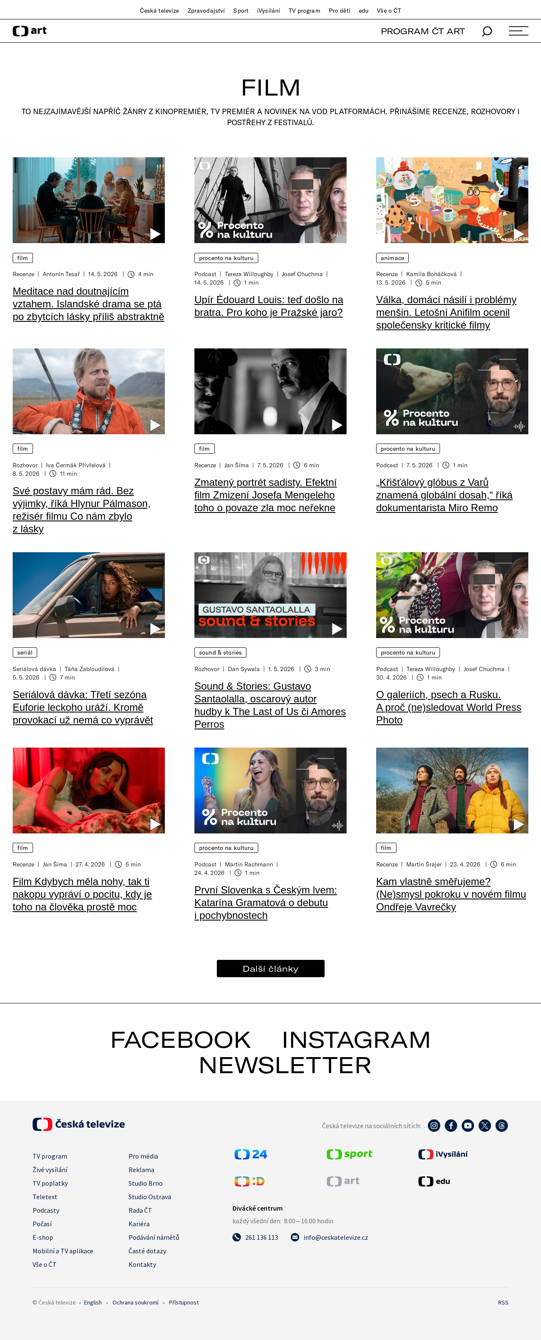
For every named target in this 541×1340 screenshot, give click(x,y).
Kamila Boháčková (431, 273)
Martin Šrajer (424, 864)
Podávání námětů (153, 1237)
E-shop (43, 1237)
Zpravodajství (206, 10)
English (93, 1302)
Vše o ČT (389, 10)
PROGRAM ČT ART (423, 31)
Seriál (25, 652)
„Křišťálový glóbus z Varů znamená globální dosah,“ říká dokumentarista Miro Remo (444, 495)
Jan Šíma (236, 465)
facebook (180, 1039)
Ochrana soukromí (135, 1302)
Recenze (23, 273)
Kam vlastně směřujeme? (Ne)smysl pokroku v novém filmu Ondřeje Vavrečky (451, 894)
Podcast (205, 273)
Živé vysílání (50, 1169)
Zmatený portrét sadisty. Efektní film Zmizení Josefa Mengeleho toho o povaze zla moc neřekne (265, 495)
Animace (392, 258)
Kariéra (139, 1223)
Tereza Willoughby (249, 273)
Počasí (42, 1223)
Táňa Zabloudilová (90, 668)
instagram (356, 1039)
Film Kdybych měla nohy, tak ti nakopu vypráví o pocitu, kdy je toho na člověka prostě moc (82, 894)
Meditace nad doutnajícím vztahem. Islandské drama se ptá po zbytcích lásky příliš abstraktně (88, 303)
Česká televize (159, 10)
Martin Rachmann (249, 864)
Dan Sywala (244, 668)
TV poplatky (50, 1183)
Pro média (143, 1156)
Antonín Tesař (61, 273)
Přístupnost (184, 1302)
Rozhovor (25, 465)
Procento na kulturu (226, 258)
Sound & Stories (220, 652)
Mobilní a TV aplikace (63, 1251)
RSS (503, 1302)
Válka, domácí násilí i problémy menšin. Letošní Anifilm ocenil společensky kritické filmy (446, 312)
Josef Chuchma (302, 273)
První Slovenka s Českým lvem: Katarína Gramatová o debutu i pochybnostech (265, 902)
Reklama (141, 1169)
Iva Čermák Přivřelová (76, 465)
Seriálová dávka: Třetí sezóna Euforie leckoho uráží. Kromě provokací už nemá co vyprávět (83, 707)
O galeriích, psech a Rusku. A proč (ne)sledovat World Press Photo (449, 707)
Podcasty (46, 1210)
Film (22, 258)
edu (364, 10)
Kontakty (142, 1264)
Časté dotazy (147, 1251)
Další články (270, 968)
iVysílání (268, 10)
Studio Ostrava (149, 1196)
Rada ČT (140, 1210)
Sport (241, 10)
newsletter (285, 1064)
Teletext (45, 1196)
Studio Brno (145, 1183)
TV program (304, 10)
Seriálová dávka (34, 668)
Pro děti (339, 10)
